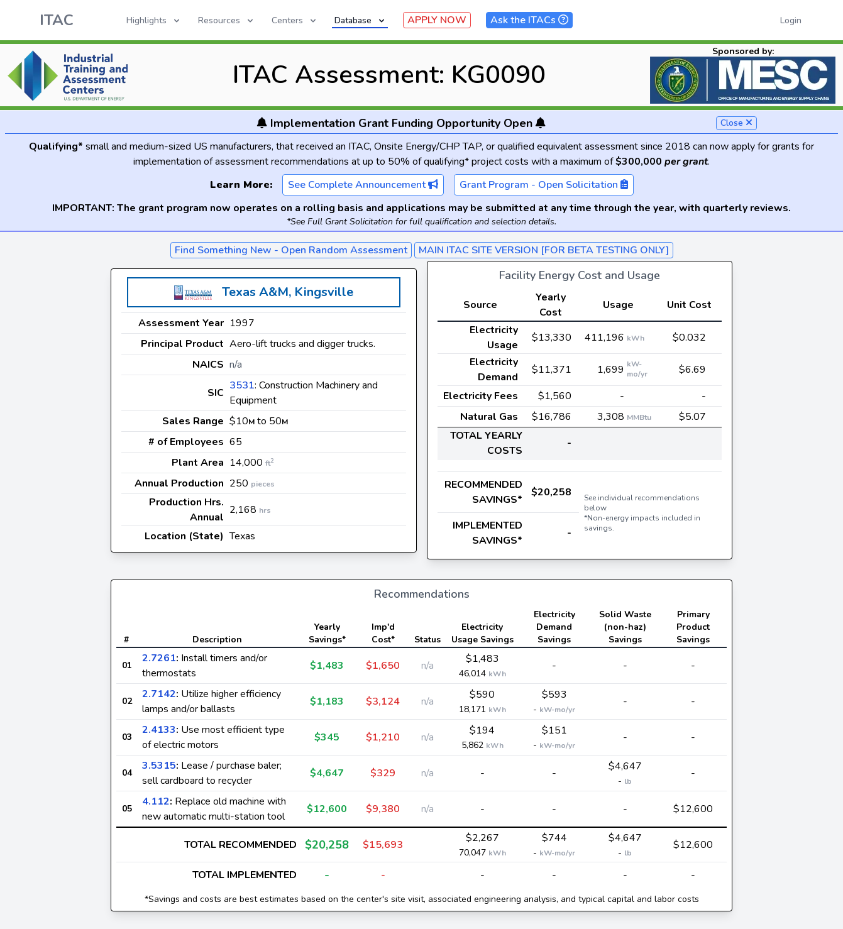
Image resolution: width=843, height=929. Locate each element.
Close (736, 123)
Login (791, 20)
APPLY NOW (436, 20)
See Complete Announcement (363, 185)
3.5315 (159, 765)
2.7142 (159, 694)
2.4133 (159, 730)
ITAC (57, 20)
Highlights (154, 20)
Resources (226, 20)
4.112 (156, 801)
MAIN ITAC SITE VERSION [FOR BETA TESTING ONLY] (544, 250)
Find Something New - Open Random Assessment (291, 250)
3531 (242, 385)
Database (360, 20)
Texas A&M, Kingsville (287, 291)
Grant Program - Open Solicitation (544, 185)
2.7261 (159, 658)
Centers (295, 20)
